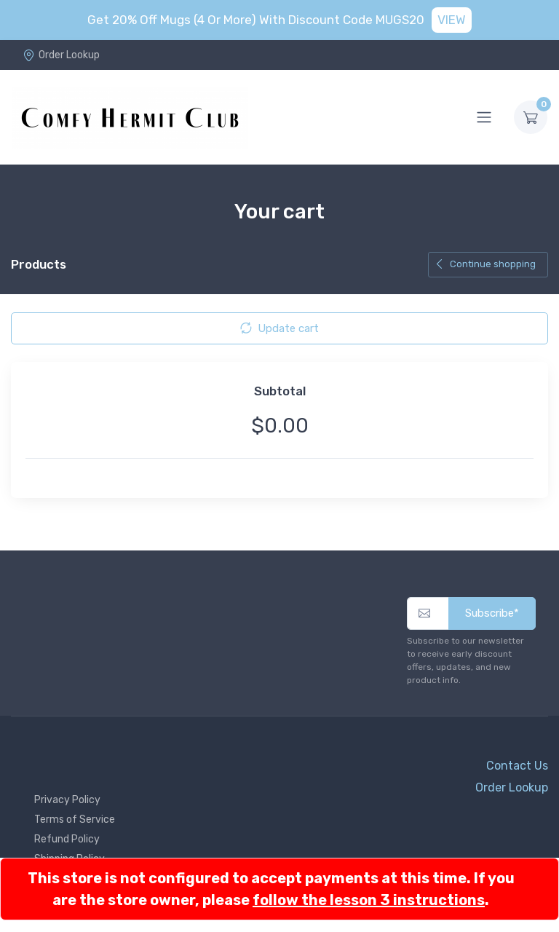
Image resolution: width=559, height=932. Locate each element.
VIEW (451, 19)
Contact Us (517, 766)
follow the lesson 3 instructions (369, 900)
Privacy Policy (67, 800)
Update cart (279, 328)
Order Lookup (61, 55)
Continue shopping (485, 263)
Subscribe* (492, 613)
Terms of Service (74, 819)
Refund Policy (67, 839)
